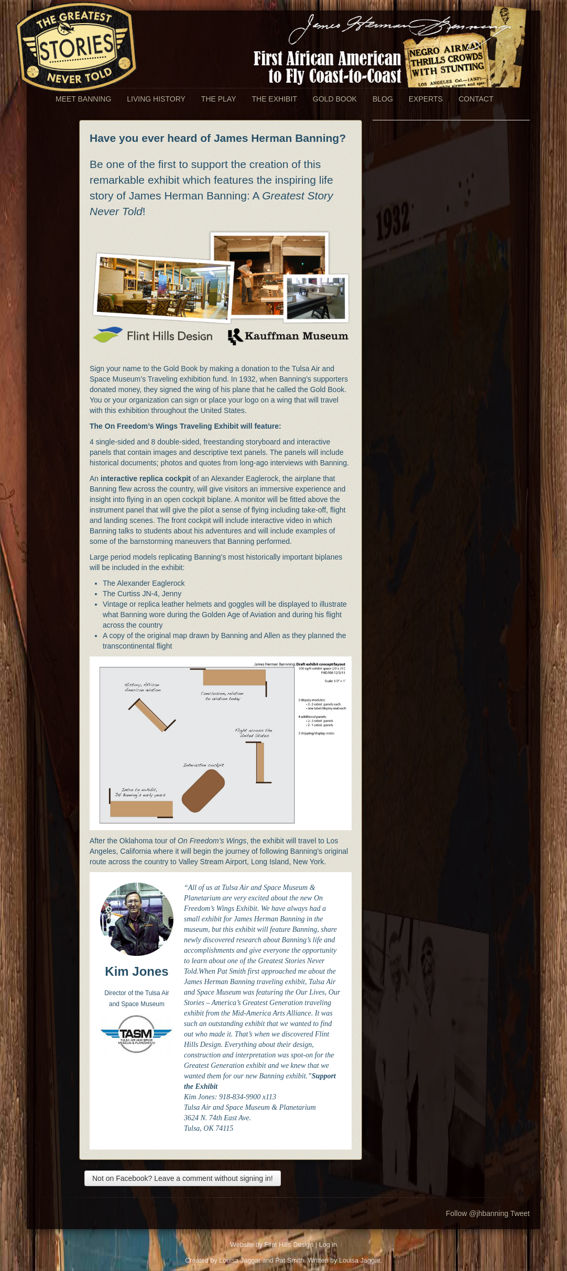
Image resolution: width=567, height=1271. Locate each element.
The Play (218, 99)
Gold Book (335, 99)
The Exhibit (274, 99)
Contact (476, 99)
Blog (383, 99)
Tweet (520, 1213)
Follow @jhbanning (477, 1213)
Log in (328, 1244)
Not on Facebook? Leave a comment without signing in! (182, 1178)
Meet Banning (83, 99)
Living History (156, 99)
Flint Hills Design (289, 1244)
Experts (426, 99)
